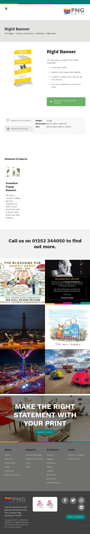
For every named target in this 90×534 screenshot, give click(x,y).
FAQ (27, 467)
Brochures (51, 479)
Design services (53, 483)
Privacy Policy (74, 459)
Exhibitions (51, 475)
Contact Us (9, 471)
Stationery (51, 463)
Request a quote (45, 432)
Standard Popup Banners (12, 187)
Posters (50, 455)
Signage (50, 459)
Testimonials (10, 463)
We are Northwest (14, 527)
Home (7, 455)
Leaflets (50, 471)
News (28, 463)
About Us (9, 459)
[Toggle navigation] (6, 8)
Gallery (7, 467)
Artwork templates (34, 455)
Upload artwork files (34, 459)
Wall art (50, 467)
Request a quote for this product (63, 101)
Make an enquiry (75, 517)
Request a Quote (12, 475)
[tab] (19, 120)
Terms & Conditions (76, 455)
